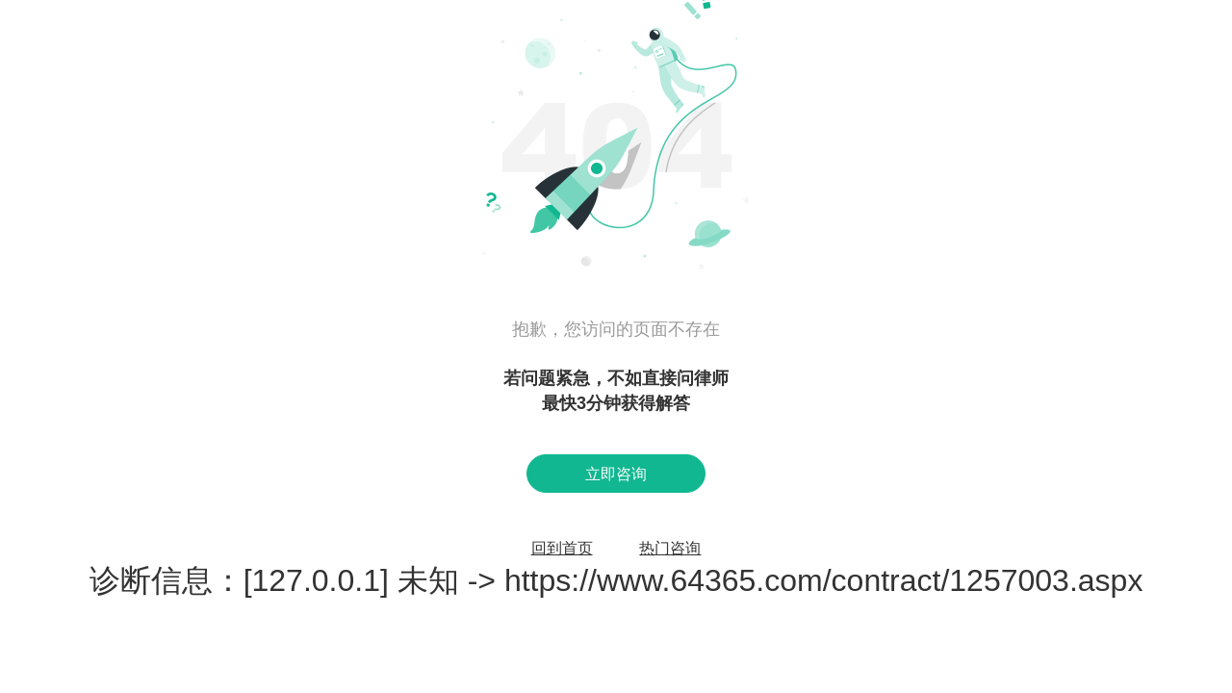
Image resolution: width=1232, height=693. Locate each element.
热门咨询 (670, 548)
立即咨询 (616, 474)
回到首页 (562, 548)
